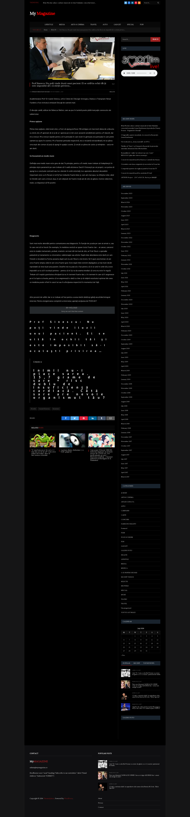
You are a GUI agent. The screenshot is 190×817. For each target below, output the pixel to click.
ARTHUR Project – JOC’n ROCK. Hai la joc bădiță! (139, 177)
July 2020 (124, 308)
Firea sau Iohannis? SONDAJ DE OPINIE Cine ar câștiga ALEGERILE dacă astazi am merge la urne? (145, 686)
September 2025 (126, 198)
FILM (123, 533)
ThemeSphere (49, 799)
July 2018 (124, 406)
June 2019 (124, 357)
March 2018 (125, 424)
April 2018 (124, 419)
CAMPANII (125, 511)
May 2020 (124, 317)
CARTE (123, 515)
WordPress (68, 799)
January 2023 (126, 233)
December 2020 (126, 300)
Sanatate (56, 409)
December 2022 (126, 238)
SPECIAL (130, 25)
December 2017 (126, 437)
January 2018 (125, 432)
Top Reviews (148, 663)
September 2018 (126, 397)
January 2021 (125, 295)
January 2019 (125, 379)
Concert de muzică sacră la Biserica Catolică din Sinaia (140, 160)
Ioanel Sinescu (44, 409)
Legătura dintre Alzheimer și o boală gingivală (72, 451)
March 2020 (125, 326)
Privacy (100, 803)
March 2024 (125, 202)
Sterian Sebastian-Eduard (41, 92)
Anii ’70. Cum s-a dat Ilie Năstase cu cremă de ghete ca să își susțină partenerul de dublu (146, 673)
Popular (126, 663)
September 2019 (126, 344)
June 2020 (124, 313)
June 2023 (124, 220)
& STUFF (124, 493)
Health (33, 409)
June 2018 (124, 410)
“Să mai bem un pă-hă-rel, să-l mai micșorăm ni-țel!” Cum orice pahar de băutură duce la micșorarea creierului (43, 452)
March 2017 (125, 477)
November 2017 (126, 441)
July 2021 (124, 273)
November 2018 (126, 388)
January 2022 (125, 260)
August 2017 (125, 455)
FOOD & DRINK (127, 537)
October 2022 (126, 246)
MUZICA (124, 568)
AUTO (105, 25)
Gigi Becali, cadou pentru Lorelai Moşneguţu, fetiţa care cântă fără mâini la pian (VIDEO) (146, 707)
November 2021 (126, 264)
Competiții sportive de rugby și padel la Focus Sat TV (139, 168)
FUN (141, 25)
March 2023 (125, 229)
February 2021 (126, 291)
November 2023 (126, 207)
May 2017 (124, 468)
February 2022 (126, 255)
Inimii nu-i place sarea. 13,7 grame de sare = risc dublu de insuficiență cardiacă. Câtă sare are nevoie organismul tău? (70, 384)
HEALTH (112, 92)
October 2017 (125, 446)
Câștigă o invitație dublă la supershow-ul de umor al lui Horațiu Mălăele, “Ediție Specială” (146, 696)
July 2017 (124, 459)
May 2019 (124, 362)
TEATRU (124, 599)
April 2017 (124, 472)
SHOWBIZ (125, 586)
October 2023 (126, 211)
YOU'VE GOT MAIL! (128, 612)
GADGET (117, 25)
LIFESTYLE (49, 25)
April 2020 (124, 322)
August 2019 (125, 348)
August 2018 (125, 401)
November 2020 (126, 304)
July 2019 (124, 353)
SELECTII (124, 581)
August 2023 (125, 216)
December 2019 (126, 335)
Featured (124, 528)
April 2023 (124, 224)
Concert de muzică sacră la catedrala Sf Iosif (136, 173)
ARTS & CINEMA (77, 25)
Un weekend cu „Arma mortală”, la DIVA (135, 142)
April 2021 (124, 286)
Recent (137, 663)
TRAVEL (93, 25)
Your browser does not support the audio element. (139, 73)
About (100, 798)
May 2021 (124, 282)
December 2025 (126, 193)
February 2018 (126, 428)
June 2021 (124, 278)
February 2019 (126, 375)
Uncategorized (126, 608)
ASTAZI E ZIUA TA (127, 502)
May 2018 (124, 415)
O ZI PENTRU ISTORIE (129, 573)
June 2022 (124, 251)
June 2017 (124, 463)
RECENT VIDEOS (127, 577)
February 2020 (126, 331)
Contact (101, 807)
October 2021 (125, 269)
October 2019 (126, 340)
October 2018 (125, 393)
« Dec (123, 655)
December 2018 (126, 384)
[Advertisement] (116, 13)
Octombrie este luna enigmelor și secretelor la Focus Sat (140, 164)
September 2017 (126, 450)
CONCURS (125, 519)
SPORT (123, 595)
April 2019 (124, 366)
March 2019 (125, 370)
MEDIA (62, 25)
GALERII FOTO (126, 550)
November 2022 (126, 242)
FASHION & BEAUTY (128, 524)
